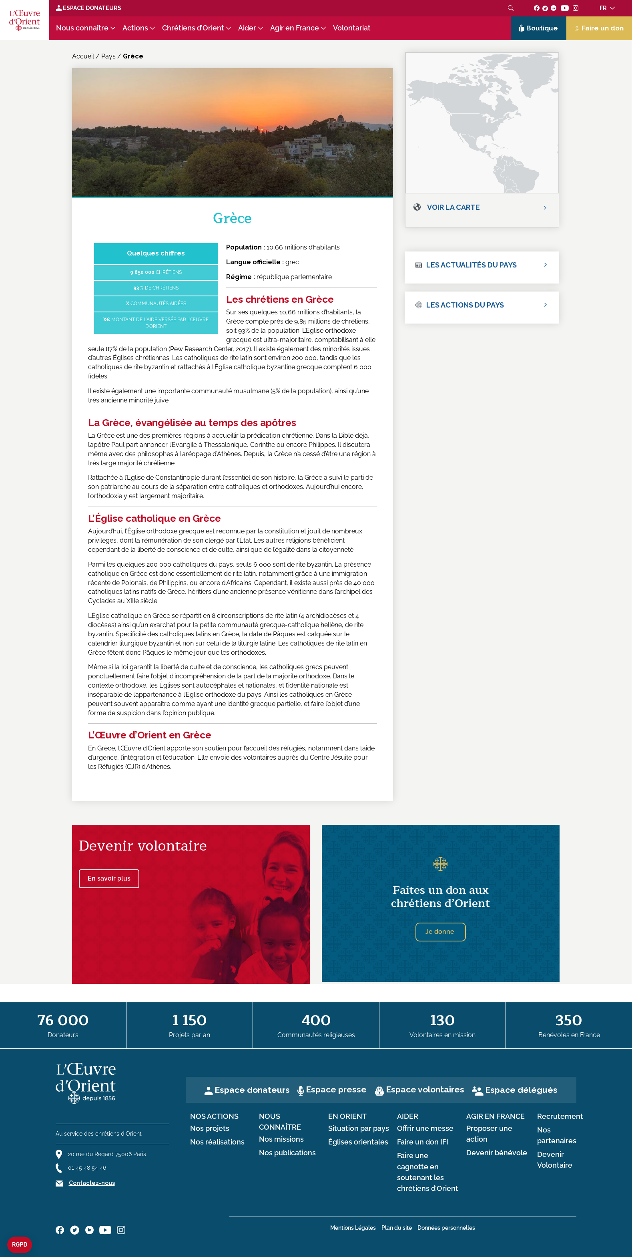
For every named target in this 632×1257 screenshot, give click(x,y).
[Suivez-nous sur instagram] (576, 8)
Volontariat (352, 28)
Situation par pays (358, 1128)
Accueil (83, 56)
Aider (247, 28)
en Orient (347, 1116)
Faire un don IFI (422, 1142)
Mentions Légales (353, 1228)
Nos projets (209, 1128)
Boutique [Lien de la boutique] (538, 28)
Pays (108, 56)
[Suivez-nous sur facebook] (537, 8)
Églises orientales (358, 1142)
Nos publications (287, 1153)
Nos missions (281, 1139)
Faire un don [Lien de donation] (599, 28)
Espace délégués (521, 1090)
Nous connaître (82, 28)
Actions (135, 28)
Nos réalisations (217, 1142)
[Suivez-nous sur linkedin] (554, 8)
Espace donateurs (252, 1090)
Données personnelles (446, 1228)
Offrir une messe (425, 1128)
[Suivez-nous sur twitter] (545, 8)
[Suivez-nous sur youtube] (564, 8)
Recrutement (560, 1116)
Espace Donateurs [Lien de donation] (88, 8)
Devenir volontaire (143, 846)
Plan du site (396, 1228)
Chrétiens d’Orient (193, 28)
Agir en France (294, 28)
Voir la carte (453, 207)
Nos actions (214, 1116)
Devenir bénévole (496, 1153)
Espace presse (336, 1089)
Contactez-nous (92, 1183)
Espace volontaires (425, 1089)
